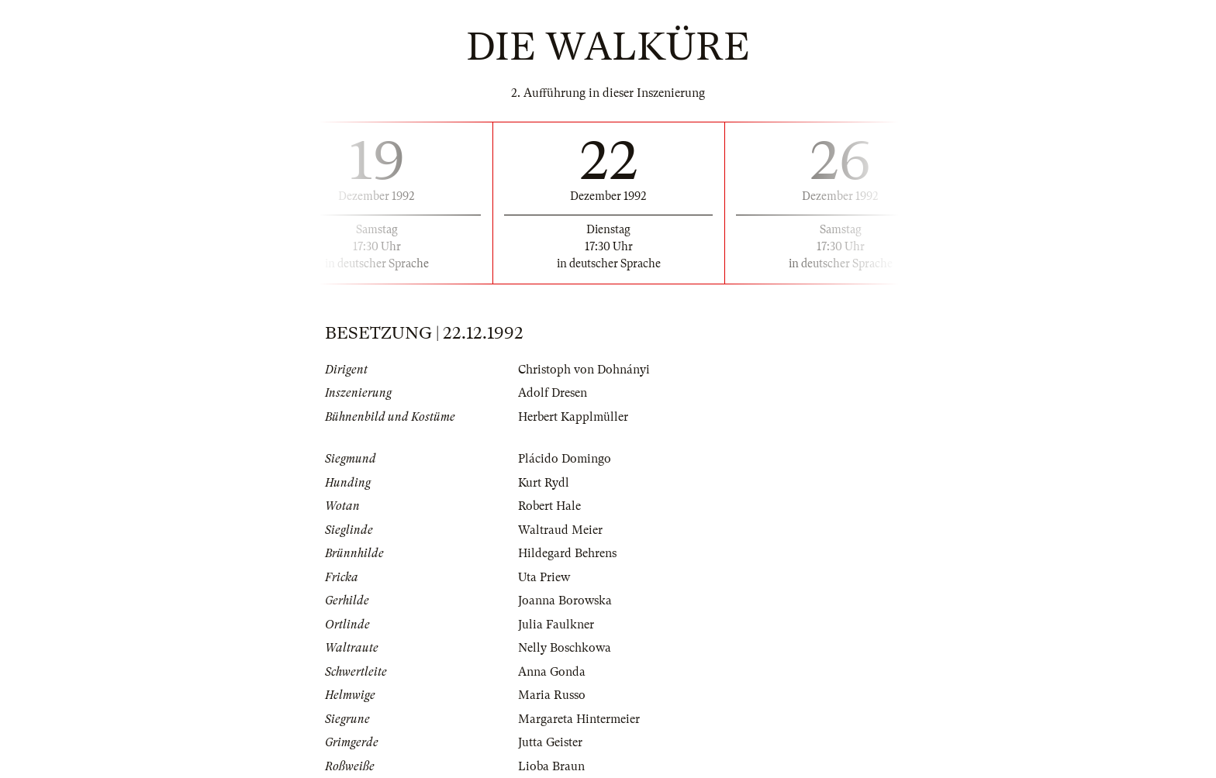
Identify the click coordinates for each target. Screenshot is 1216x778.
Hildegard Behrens (567, 553)
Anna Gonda (552, 672)
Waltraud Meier (560, 530)
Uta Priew (544, 577)
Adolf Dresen (552, 393)
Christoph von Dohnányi (584, 370)
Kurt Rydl (543, 483)
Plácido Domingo (564, 459)
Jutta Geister (550, 742)
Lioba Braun (551, 766)
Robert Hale (549, 506)
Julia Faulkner (556, 625)
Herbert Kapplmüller (573, 417)
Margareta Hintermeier (579, 719)
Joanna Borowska (565, 601)
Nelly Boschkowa (564, 648)
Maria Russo (552, 695)
